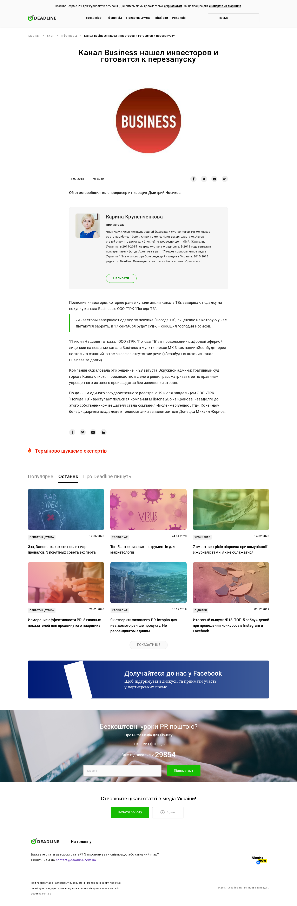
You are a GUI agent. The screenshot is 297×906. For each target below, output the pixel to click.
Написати (121, 278)
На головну (81, 841)
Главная (34, 35)
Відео (167, 812)
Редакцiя (179, 17)
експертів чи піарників (225, 6)
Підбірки (161, 17)
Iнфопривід (114, 17)
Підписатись (183, 770)
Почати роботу (133, 812)
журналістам (173, 6)
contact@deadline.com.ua (76, 860)
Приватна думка (138, 17)
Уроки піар (93, 17)
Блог (50, 35)
